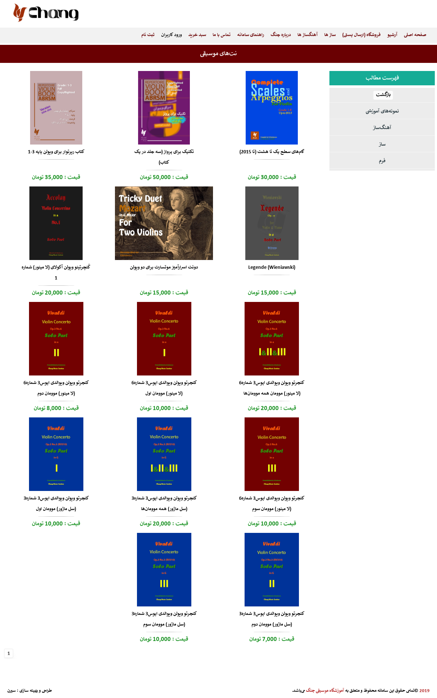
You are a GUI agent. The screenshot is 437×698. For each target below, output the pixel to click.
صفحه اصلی (415, 35)
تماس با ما (222, 35)
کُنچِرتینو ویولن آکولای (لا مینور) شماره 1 (56, 273)
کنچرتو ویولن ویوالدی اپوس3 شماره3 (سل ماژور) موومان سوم (164, 619)
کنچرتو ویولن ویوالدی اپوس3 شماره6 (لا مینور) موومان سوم (271, 504)
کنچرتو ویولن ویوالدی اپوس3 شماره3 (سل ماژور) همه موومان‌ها (164, 504)
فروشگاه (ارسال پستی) (361, 35)
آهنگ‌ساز (382, 128)
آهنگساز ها (307, 35)
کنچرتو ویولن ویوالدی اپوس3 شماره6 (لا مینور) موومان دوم (56, 388)
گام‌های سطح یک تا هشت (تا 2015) (271, 152)
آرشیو (392, 35)
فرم (382, 161)
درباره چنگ (281, 35)
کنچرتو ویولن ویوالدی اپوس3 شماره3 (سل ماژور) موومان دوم (271, 619)
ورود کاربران (171, 35)
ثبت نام (148, 35)
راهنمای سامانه (250, 35)
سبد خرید (197, 35)
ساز (382, 144)
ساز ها (330, 35)
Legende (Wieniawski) (271, 267)
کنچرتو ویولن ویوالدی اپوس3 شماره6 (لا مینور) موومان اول (164, 388)
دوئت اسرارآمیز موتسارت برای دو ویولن (164, 267)
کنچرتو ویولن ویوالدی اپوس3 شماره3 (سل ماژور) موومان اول (56, 504)
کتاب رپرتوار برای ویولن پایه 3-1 (56, 152)
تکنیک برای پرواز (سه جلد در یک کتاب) (164, 157)
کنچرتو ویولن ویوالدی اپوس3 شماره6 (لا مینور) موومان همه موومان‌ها (271, 388)
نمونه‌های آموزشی (382, 111)
